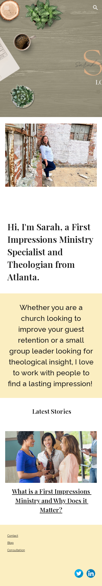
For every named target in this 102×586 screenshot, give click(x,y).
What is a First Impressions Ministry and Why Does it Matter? (51, 500)
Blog (10, 542)
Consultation (16, 550)
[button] (6, 7)
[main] (51, 252)
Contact (12, 535)
